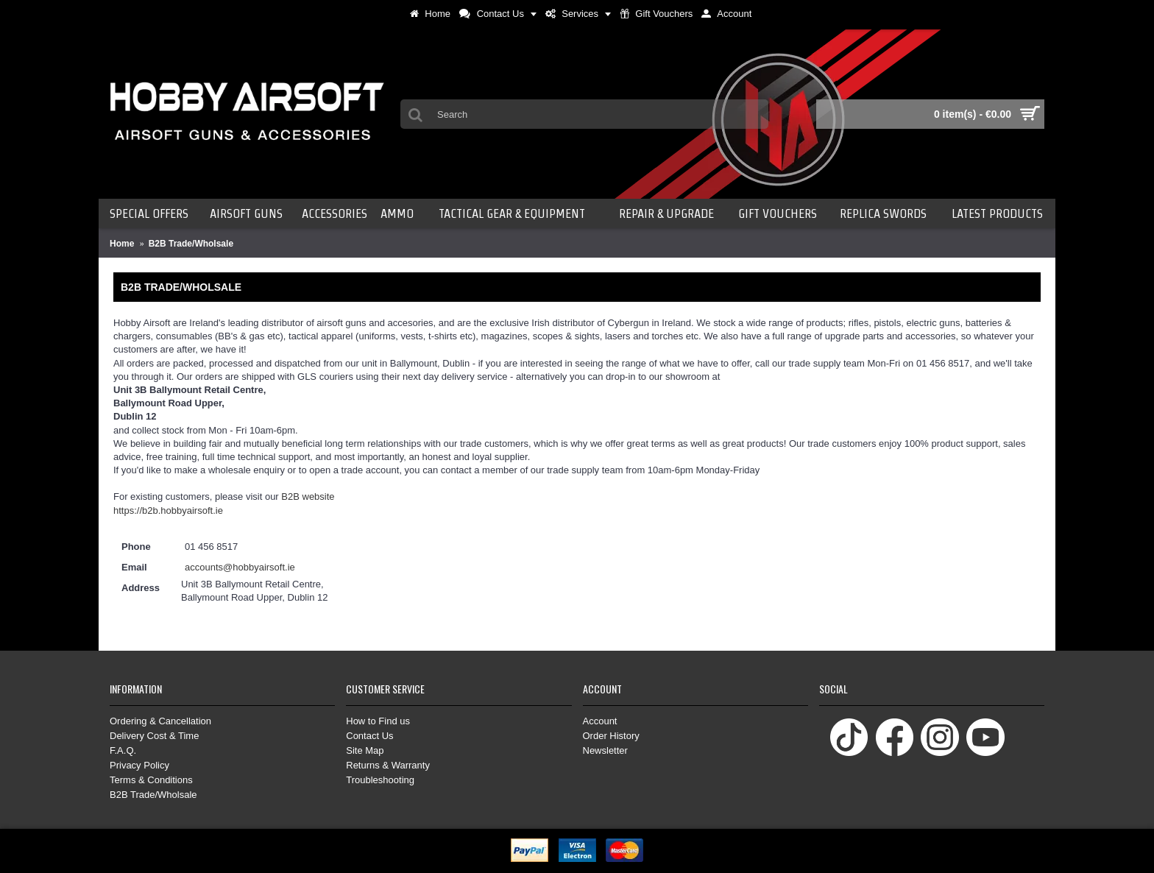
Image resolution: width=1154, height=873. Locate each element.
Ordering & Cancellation (160, 721)
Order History (611, 735)
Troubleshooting (380, 779)
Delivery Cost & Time (154, 735)
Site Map (364, 750)
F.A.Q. (123, 750)
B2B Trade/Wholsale (153, 794)
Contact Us (369, 735)
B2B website (307, 496)
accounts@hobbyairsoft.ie (240, 567)
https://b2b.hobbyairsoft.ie (168, 510)
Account (600, 721)
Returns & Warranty (388, 765)
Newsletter (605, 750)
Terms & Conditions (151, 779)
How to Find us (378, 721)
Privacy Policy (139, 765)
